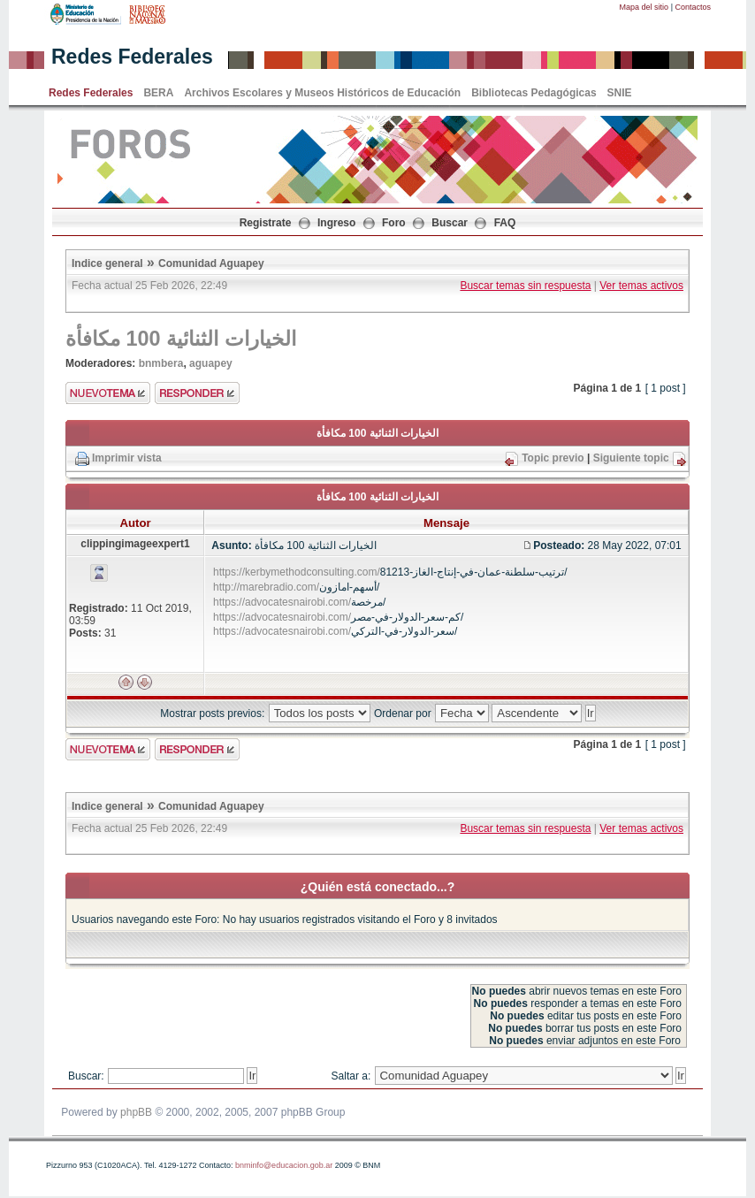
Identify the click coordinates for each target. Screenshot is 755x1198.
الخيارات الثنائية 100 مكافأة (180, 338)
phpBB (136, 1112)
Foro (394, 223)
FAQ (505, 223)
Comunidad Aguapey (211, 263)
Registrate (266, 223)
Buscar (449, 223)
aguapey (211, 363)
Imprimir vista (127, 458)
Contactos (693, 7)
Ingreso (336, 223)
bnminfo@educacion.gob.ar (283, 1165)
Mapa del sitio (644, 7)
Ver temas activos (641, 285)
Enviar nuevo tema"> (107, 393)
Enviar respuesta (197, 393)
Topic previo (552, 458)
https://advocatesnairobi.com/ (282, 602)
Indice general (107, 263)
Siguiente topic (631, 458)
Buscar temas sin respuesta (525, 285)
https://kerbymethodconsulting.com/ (296, 572)
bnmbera (161, 363)
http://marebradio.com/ (266, 587)
